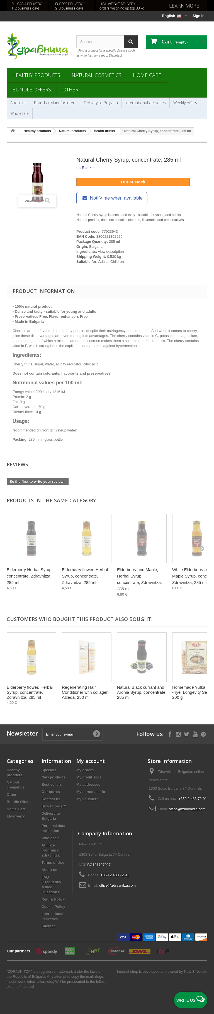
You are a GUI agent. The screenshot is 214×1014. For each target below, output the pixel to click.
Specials (49, 770)
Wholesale (19, 113)
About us (18, 102)
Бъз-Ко (88, 168)
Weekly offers (185, 102)
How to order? (54, 806)
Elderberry (16, 816)
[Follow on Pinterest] (203, 734)
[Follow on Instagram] (178, 734)
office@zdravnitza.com (187, 809)
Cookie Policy (53, 906)
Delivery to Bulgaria (101, 102)
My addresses (88, 784)
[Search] (131, 41)
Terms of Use (53, 862)
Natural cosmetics (96, 75)
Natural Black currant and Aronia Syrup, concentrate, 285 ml (142, 692)
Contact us (51, 799)
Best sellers (52, 784)
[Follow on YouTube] (195, 734)
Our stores (51, 792)
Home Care (147, 75)
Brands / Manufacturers (55, 102)
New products (53, 777)
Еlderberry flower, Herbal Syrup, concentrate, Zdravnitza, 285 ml (85, 576)
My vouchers (87, 799)
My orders (85, 770)
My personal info (90, 792)
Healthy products (36, 75)
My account (90, 761)
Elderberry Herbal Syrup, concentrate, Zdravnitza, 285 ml (30, 576)
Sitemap (49, 926)
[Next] (202, 548)
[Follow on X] (186, 734)
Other (70, 89)
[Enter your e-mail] (72, 734)
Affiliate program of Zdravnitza (51, 850)
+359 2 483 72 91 (192, 799)
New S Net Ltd (195, 971)
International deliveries (145, 102)
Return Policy (53, 899)
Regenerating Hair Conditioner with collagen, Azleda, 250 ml (86, 692)
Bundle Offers (31, 89)
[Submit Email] (96, 734)
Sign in (199, 16)
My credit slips (88, 777)
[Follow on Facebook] (170, 734)
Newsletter (22, 733)
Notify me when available (112, 198)
